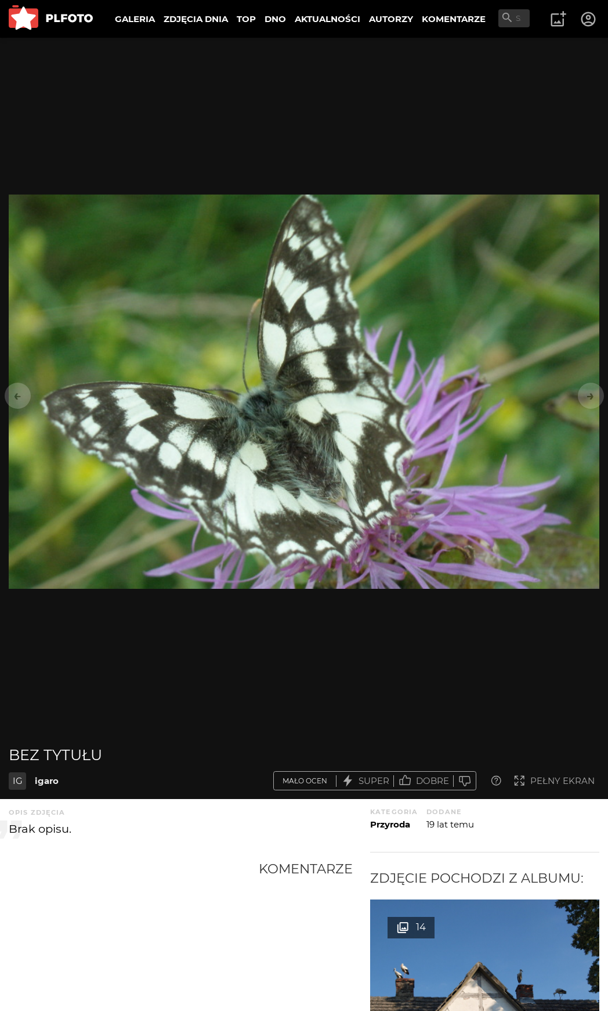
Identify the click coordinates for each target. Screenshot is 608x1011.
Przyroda (390, 824)
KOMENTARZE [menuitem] (454, 18)
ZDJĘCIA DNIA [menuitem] (196, 18)
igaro (47, 780)
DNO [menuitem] (275, 18)
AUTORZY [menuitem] (391, 18)
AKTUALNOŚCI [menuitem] (327, 18)
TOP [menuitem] (246, 18)
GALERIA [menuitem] (135, 18)
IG (18, 780)
